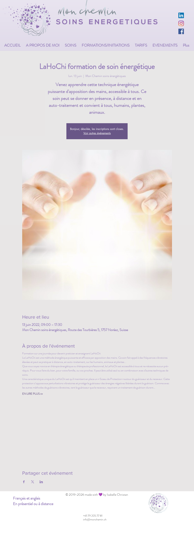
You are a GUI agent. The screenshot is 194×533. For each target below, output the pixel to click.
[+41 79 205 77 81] (93, 515)
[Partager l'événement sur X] (32, 481)
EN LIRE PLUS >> (32, 394)
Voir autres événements (97, 133)
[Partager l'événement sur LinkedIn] (41, 481)
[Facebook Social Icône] (181, 31)
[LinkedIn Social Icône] (181, 15)
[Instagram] (181, 23)
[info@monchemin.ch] (95, 519)
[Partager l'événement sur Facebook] (24, 481)
